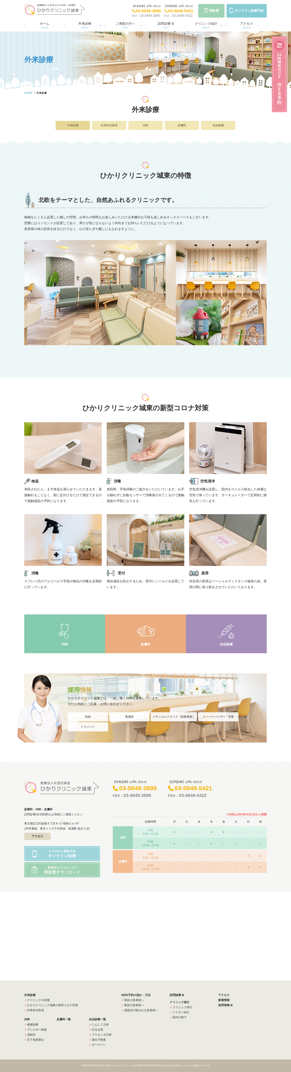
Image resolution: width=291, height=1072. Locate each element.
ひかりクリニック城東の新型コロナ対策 (52, 1005)
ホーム (44, 26)
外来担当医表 (109, 125)
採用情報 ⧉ (225, 1005)
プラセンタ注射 (102, 1034)
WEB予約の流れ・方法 (136, 995)
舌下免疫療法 (35, 1039)
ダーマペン (99, 1044)
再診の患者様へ (134, 1005)
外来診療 (84, 26)
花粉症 (31, 1034)
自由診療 (218, 125)
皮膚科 (182, 125)
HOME (28, 93)
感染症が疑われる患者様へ (141, 1010)
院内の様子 (180, 1017)
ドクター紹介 (181, 1012)
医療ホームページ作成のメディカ (192, 1065)
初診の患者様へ (134, 1000)
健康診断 (32, 1024)
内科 (145, 125)
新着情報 (224, 1000)
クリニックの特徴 (38, 1000)
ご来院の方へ (125, 26)
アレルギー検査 (37, 1029)
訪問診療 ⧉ (166, 26)
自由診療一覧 (97, 1019)
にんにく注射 (100, 1024)
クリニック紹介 (206, 26)
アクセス (246, 26)
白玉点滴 (97, 1029)
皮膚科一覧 (64, 1019)
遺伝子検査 (99, 1039)
